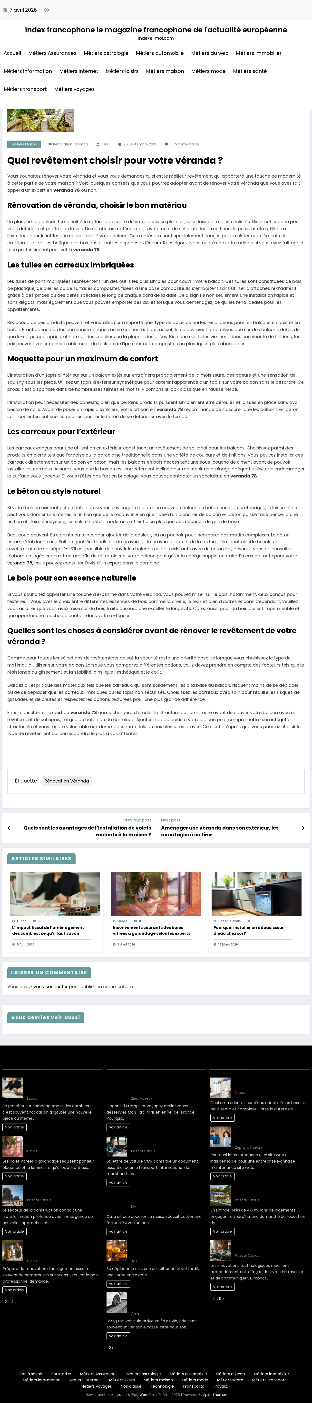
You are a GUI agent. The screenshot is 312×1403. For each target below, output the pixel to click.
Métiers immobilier (259, 53)
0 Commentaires (185, 144)
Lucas (21, 921)
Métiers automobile (160, 53)
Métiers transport (25, 89)
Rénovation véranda (70, 144)
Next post (170, 820)
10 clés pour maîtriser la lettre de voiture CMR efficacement (162, 1141)
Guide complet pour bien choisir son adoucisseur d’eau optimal (269, 1083)
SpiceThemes (215, 1394)
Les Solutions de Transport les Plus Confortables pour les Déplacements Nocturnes (167, 1249)
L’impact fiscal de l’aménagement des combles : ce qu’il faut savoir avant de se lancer (48, 930)
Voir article (14, 1127)
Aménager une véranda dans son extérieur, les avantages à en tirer (220, 831)
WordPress (148, 1394)
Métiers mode (208, 71)
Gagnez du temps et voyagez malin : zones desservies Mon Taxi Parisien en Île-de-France (167, 1086)
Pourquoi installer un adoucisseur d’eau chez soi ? (249, 930)
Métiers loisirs (122, 71)
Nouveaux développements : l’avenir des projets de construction (61, 1190)
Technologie (162, 1386)
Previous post (137, 820)
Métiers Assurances (52, 53)
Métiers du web (210, 53)
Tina (105, 144)
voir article (118, 1127)
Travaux (220, 1386)
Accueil (12, 53)
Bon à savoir (30, 1374)
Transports (193, 1386)
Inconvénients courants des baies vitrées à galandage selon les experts (151, 930)
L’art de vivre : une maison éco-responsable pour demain (265, 1190)
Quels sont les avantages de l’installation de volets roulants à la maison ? (87, 831)
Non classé (131, 1386)
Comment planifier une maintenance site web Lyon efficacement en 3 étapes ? (270, 1135)
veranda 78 (19, 563)
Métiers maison (165, 71)
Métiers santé (250, 71)
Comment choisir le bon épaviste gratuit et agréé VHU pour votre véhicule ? (163, 1301)
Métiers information (28, 71)
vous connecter (51, 986)
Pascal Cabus (229, 921)
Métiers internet (78, 71)
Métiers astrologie (106, 53)
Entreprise (61, 1374)
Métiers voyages (74, 89)
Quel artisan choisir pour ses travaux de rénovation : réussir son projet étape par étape (62, 1249)
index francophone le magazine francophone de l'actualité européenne (156, 30)
